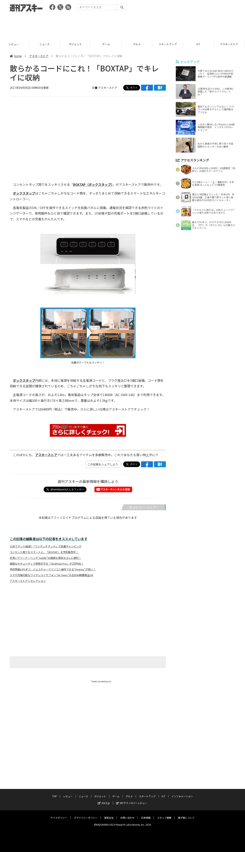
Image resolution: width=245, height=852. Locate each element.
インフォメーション (182, 792)
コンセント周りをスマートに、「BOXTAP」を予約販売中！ (44, 552)
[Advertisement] (122, 25)
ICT (200, 44)
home (16, 56)
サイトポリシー (59, 814)
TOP (54, 792)
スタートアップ (169, 44)
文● (95, 88)
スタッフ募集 (164, 814)
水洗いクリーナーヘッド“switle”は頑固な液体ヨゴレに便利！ (45, 557)
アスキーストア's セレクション (28, 581)
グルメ (138, 44)
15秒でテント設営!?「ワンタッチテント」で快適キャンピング (45, 546)
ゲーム (107, 44)
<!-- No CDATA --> (85, 134)
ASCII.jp (104, 799)
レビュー (15, 44)
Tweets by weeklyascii (101, 681)
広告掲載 (146, 814)
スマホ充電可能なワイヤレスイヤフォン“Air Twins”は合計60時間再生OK (51, 575)
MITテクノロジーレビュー (131, 799)
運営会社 (109, 814)
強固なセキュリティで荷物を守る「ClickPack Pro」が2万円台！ (47, 563)
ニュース (46, 44)
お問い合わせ (127, 814)
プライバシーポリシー (86, 814)
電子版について (186, 814)
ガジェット (76, 44)
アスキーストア (38, 56)
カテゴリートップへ (143, 507)
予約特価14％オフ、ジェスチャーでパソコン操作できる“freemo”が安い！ (53, 569)
